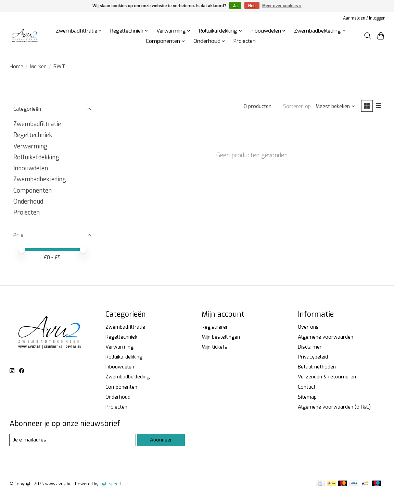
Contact (307, 387)
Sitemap (307, 396)
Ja (235, 5)
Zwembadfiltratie (37, 124)
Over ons (308, 327)
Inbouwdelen (30, 168)
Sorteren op (297, 106)
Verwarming (30, 146)
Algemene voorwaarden (325, 337)
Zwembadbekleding (39, 179)
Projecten (244, 41)
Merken (38, 66)
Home (16, 66)
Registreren (215, 327)
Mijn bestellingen (221, 337)
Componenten (32, 190)
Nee (252, 5)
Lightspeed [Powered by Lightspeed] (110, 484)
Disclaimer (310, 346)
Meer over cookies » (282, 5)
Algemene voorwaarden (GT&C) (334, 406)
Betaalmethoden (317, 366)
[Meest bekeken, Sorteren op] (335, 106)
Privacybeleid (313, 356)
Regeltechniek (32, 135)
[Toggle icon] (367, 36)
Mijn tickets (214, 346)
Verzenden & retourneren (327, 376)
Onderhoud (28, 201)
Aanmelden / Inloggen (364, 18)
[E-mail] (73, 440)
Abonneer (161, 439)
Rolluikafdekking (36, 157)
